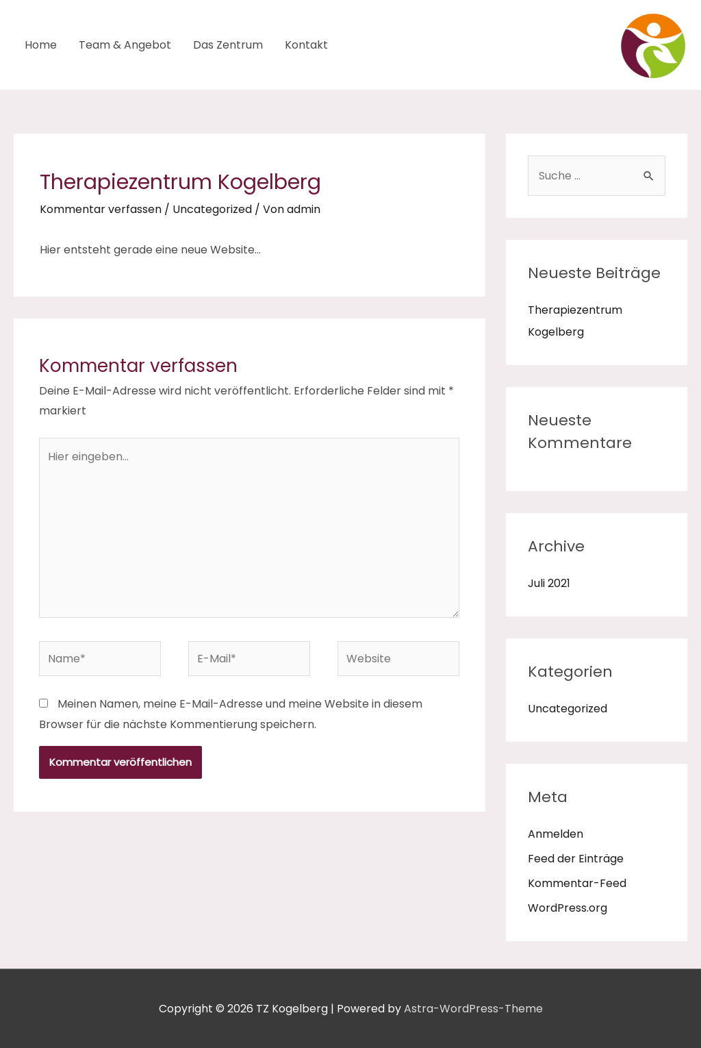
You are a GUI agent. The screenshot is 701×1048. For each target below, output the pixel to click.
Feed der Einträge (576, 858)
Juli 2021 (549, 583)
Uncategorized (212, 209)
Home (41, 45)
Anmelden (555, 834)
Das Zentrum (228, 45)
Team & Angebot (125, 45)
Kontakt (306, 45)
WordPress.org (567, 908)
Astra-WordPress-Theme (473, 1008)
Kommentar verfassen (101, 209)
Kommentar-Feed (577, 883)
